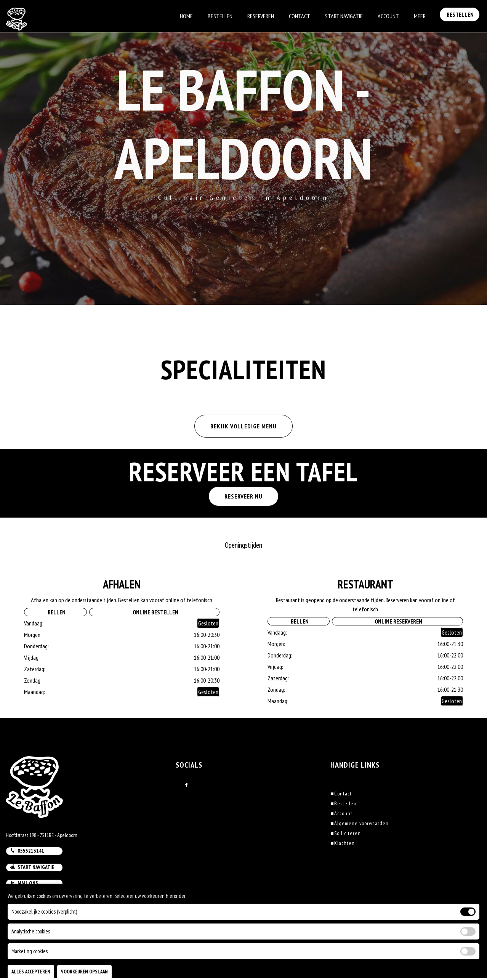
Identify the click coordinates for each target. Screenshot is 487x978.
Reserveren (260, 16)
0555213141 (27, 850)
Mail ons (24, 883)
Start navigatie (32, 867)
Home (186, 16)
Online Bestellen (154, 612)
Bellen (55, 612)
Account (388, 16)
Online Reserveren (397, 621)
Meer (420, 16)
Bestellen (220, 16)
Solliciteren (345, 833)
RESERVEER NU (243, 496)
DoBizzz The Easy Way (150, 943)
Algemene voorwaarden (359, 823)
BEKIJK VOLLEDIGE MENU (243, 426)
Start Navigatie (344, 16)
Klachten (342, 843)
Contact (299, 16)
